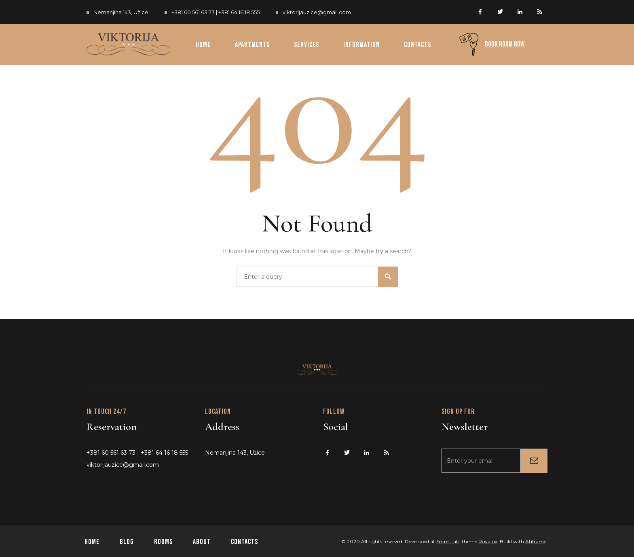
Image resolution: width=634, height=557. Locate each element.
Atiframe (535, 541)
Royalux (487, 541)
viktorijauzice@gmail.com (317, 12)
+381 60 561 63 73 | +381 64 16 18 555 (215, 12)
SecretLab (447, 541)
